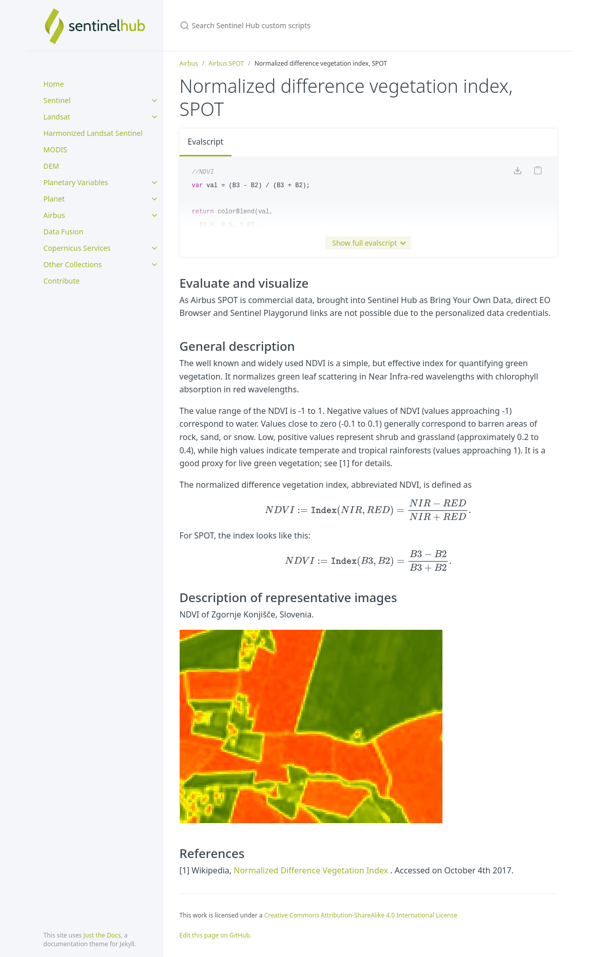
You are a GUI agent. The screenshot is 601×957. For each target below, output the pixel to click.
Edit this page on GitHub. (216, 935)
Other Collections (73, 264)
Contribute (62, 281)
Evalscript (206, 142)
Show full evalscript (366, 243)
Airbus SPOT (226, 63)
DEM (52, 166)
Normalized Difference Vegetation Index (312, 870)
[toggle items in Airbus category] (154, 215)
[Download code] (517, 172)
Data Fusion (64, 231)
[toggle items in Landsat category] (154, 117)
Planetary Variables (76, 182)
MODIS (55, 149)
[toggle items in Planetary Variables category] (154, 182)
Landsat (57, 117)
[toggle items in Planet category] (154, 199)
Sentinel (57, 100)
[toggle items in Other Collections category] (154, 264)
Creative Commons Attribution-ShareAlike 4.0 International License (360, 915)
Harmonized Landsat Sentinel (93, 133)
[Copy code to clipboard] (538, 172)
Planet (54, 199)
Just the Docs (102, 935)
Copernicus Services (77, 248)
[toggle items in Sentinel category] (154, 100)
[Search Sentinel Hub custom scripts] (300, 25)
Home (54, 84)
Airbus (54, 215)
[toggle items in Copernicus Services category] (154, 248)
